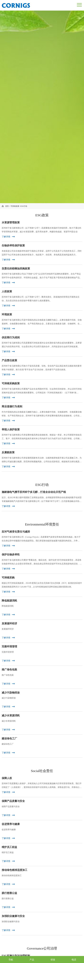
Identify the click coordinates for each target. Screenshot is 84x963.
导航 (11, 959)
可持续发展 (15, 206)
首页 (7, 206)
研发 (53, 959)
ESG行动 (23, 206)
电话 (74, 959)
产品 (32, 959)
